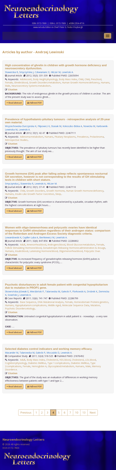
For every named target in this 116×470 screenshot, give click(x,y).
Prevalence (82, 136)
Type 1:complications (58, 363)
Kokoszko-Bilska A (72, 126)
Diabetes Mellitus (37, 363)
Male (7, 85)
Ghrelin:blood (21, 82)
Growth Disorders (35, 190)
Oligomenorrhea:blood (71, 251)
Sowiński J (13, 294)
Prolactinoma (97, 136)
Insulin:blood (21, 251)
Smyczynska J (12, 183)
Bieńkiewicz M (46, 237)
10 (76, 412)
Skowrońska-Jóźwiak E (17, 291)
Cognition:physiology (16, 363)
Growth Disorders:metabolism (45, 82)
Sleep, (58, 193)
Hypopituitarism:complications (31, 305)
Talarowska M (52, 291)
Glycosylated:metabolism (61, 366)
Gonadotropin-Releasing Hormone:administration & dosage (74, 247)
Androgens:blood (56, 244)
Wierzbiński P (37, 291)
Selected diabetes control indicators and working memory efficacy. (48, 348)
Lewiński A (67, 72)
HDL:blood (65, 359)
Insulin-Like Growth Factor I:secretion (34, 193)
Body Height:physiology (45, 79)
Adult (22, 244)
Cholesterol (52, 359)
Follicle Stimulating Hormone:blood (23, 247)
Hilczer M (56, 72)
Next (93, 412)
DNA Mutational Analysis (51, 302)
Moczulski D (53, 352)
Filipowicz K (44, 126)
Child (80, 79)
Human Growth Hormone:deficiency (80, 82)
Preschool (96, 79)
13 (84, 412)
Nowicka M (89, 126)
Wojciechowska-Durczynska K (20, 126)
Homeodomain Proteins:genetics (91, 302)
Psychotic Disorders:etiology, (20, 308)
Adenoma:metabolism (31, 136)
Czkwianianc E (42, 72)
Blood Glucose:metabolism (81, 244)
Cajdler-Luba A (30, 237)
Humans (105, 82)
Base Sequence (28, 302)
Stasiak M (56, 126)
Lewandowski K (13, 237)
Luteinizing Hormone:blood (43, 251)
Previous (25, 412)
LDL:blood (90, 359)
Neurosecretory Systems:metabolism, (31, 85)
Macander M (11, 352)
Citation (12, 89)
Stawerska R (11, 72)
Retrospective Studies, (16, 139)
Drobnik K (92, 291)
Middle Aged (54, 305)
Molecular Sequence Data (75, 305)
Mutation (95, 305)
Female (9, 82)
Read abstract (14, 103)
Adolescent (26, 79)
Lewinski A (24, 129)
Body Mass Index (68, 79)
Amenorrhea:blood (36, 244)
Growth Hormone (55, 190)
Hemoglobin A (39, 366)
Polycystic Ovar (92, 251)
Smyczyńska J (26, 72)
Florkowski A (79, 291)
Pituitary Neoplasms (65, 136)
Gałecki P (66, 291)
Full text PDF (34, 103)
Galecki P (40, 352)
